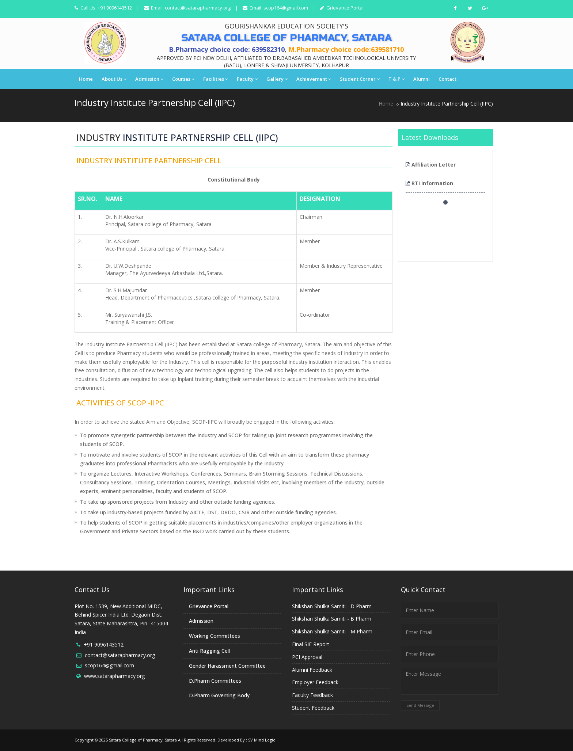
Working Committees (214, 635)
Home (86, 79)
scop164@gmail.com (285, 7)
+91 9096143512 (104, 644)
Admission (149, 79)
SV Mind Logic (261, 740)
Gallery (277, 79)
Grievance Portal (344, 7)
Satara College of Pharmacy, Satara (143, 740)
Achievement (313, 79)
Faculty (247, 79)
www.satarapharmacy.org (114, 675)
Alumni (421, 79)
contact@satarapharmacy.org (198, 7)
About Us (114, 79)
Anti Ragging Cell (209, 650)
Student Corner (360, 79)
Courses (183, 79)
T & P (396, 79)
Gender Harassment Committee (227, 665)
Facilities (215, 79)
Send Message (420, 705)
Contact (447, 79)
